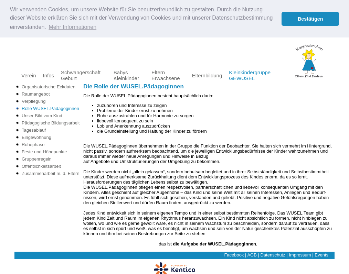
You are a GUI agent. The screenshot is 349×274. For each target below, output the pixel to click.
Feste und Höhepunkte (44, 151)
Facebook (234, 254)
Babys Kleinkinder (126, 75)
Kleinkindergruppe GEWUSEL (250, 75)
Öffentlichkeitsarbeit (41, 165)
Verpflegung (33, 100)
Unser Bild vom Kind (42, 115)
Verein (28, 75)
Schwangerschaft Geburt (81, 75)
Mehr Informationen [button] (72, 27)
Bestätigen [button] (310, 19)
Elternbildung (207, 75)
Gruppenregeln (37, 158)
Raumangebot (36, 93)
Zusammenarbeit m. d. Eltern (51, 173)
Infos (48, 75)
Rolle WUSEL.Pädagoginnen (50, 108)
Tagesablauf (34, 129)
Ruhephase (33, 144)
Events (321, 254)
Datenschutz (272, 254)
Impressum (300, 254)
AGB (251, 254)
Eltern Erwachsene (165, 75)
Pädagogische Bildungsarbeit (51, 122)
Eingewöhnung (36, 137)
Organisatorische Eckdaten (48, 86)
